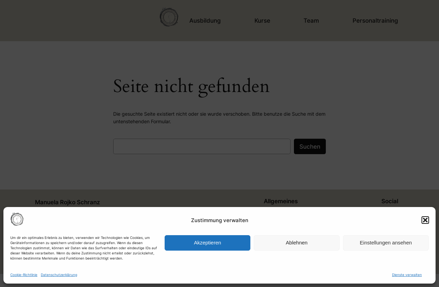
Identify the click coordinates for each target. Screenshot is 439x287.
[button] (425, 220)
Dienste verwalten (407, 275)
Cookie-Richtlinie (23, 275)
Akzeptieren (207, 242)
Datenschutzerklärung (59, 275)
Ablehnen (296, 242)
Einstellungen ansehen (386, 242)
